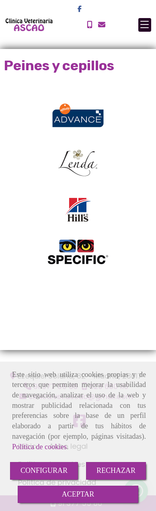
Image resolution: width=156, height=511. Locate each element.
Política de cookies (39, 447)
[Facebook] (80, 9)
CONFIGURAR (44, 470)
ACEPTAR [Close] (78, 494)
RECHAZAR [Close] (115, 470)
